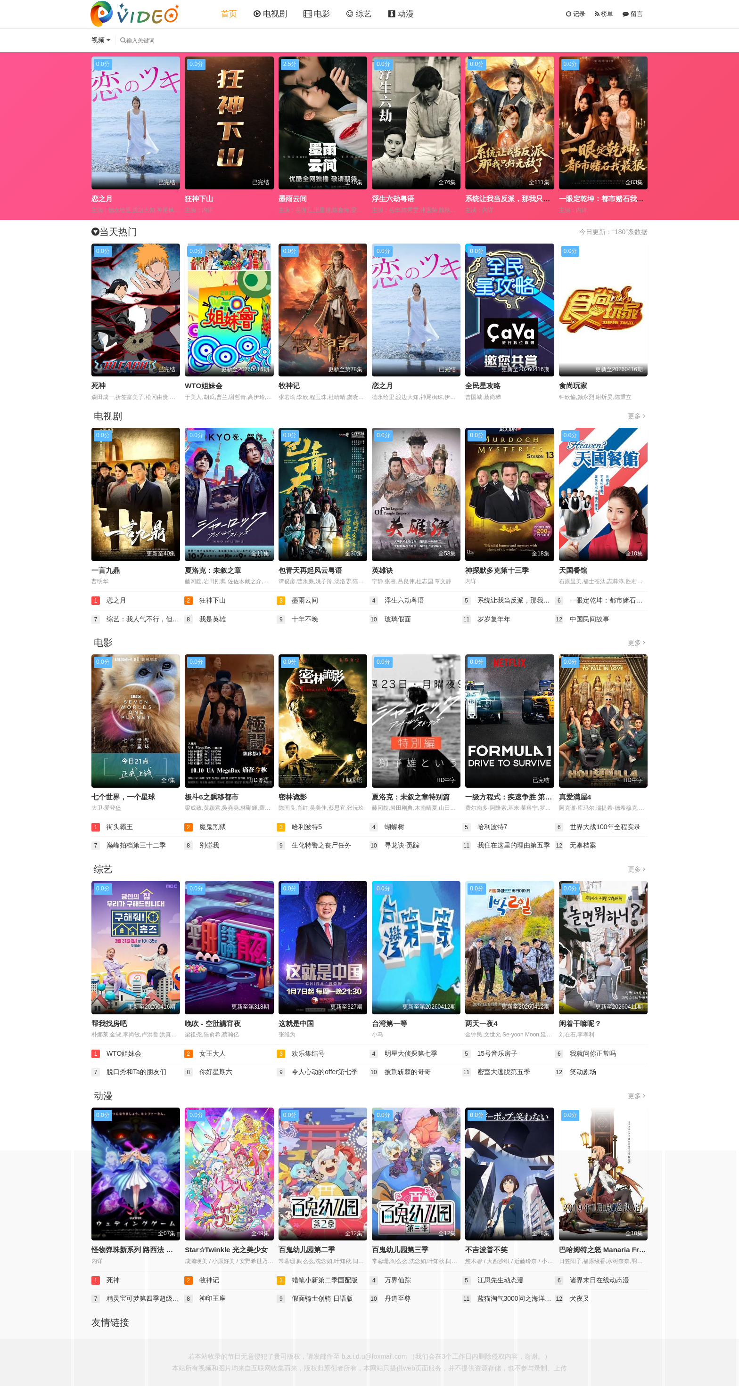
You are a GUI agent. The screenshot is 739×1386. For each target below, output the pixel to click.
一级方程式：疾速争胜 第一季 (512, 797)
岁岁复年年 (486, 619)
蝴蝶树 (387, 827)
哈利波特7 (485, 827)
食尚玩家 (573, 386)
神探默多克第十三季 (497, 570)
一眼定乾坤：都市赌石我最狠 (605, 199)
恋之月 (102, 199)
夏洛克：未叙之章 (213, 570)
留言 (633, 14)
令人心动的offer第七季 (317, 1072)
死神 (98, 386)
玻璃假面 (390, 619)
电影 (317, 13)
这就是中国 (296, 1023)
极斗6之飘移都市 (211, 797)
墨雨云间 (293, 199)
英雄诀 (382, 570)
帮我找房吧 (109, 1023)
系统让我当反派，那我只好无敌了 (518, 199)
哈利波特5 (299, 827)
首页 (229, 13)
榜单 (604, 14)
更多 (636, 416)
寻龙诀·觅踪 (394, 845)
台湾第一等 (389, 1023)
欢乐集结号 (301, 1054)
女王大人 (205, 1054)
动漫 (401, 13)
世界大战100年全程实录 (597, 827)
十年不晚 (297, 619)
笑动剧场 (575, 1072)
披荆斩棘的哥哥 (400, 1072)
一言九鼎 (105, 570)
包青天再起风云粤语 (310, 570)
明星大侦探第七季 (403, 1054)
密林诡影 (293, 797)
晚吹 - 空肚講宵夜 (212, 1023)
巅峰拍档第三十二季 (128, 845)
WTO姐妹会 (203, 386)
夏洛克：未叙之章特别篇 (411, 797)
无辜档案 (575, 845)
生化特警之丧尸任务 (314, 845)
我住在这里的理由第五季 (506, 845)
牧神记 (289, 386)
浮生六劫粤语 (393, 199)
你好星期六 (208, 1072)
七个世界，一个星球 (123, 797)
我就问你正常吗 (585, 1054)
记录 (575, 14)
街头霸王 (112, 827)
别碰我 (201, 845)
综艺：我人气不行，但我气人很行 (137, 619)
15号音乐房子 (489, 1054)
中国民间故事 (582, 619)
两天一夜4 (481, 1023)
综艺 (359, 13)
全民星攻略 (483, 386)
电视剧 (270, 13)
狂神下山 (199, 199)
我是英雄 (205, 619)
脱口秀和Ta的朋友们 (128, 1072)
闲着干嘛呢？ (580, 1023)
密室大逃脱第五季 (496, 1072)
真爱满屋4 (575, 797)
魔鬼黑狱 (205, 827)
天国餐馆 (573, 570)
